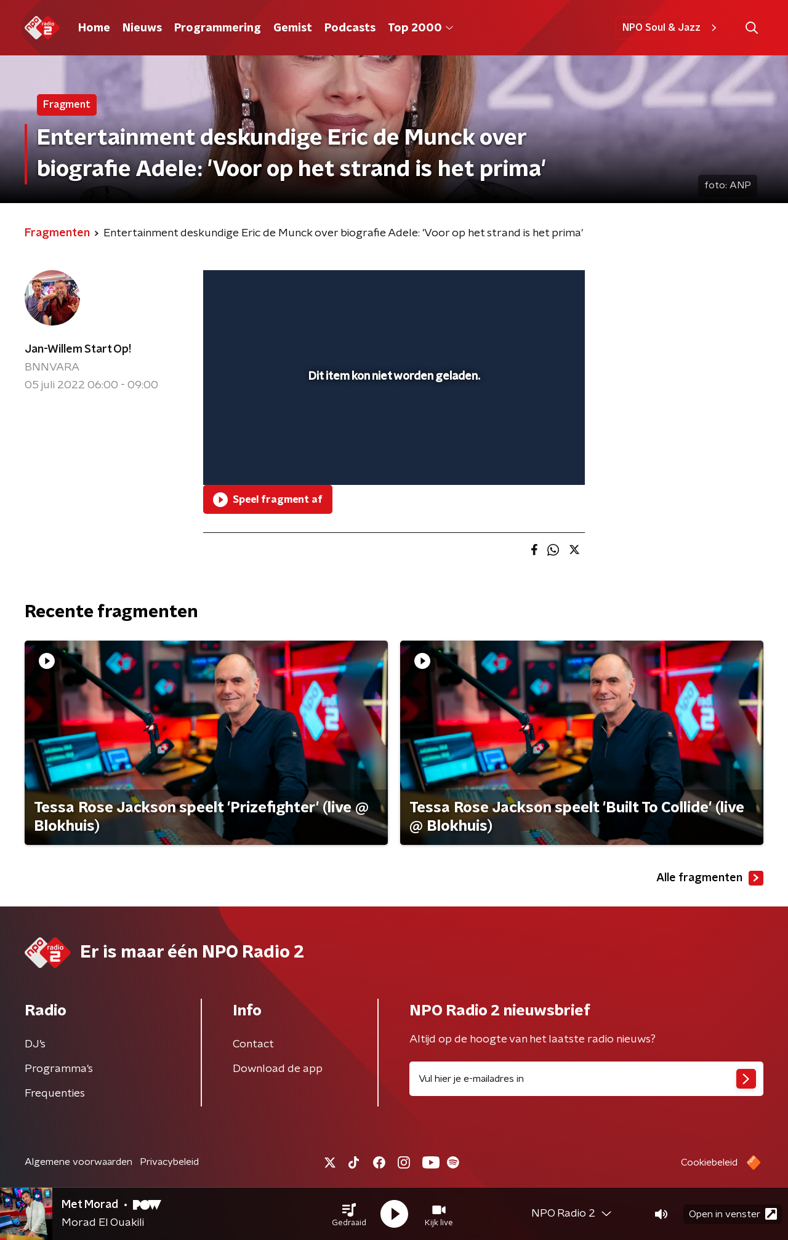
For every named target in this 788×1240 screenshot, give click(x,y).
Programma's (59, 1068)
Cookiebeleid (709, 1162)
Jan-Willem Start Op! (78, 349)
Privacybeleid (169, 1162)
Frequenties (55, 1093)
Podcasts (350, 28)
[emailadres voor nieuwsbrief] (586, 1079)
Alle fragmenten (709, 878)
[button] (349, 1214)
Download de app (278, 1068)
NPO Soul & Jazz (671, 28)
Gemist (292, 28)
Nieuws (142, 28)
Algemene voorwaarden (78, 1162)
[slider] (392, 424)
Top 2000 (420, 28)
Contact (253, 1044)
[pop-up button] (529, 458)
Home (94, 28)
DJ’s (35, 1044)
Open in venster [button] (733, 1214)
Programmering (217, 28)
